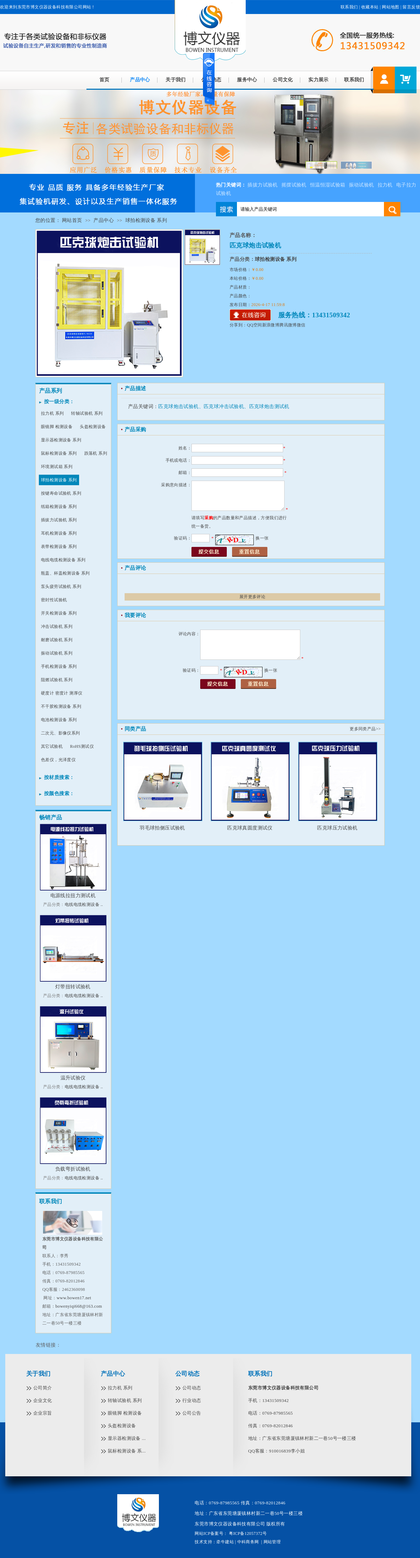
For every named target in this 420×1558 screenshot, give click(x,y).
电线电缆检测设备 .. (84, 904)
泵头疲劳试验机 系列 (61, 586)
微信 (301, 325)
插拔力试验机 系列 (59, 519)
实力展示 (318, 79)
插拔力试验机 (262, 185)
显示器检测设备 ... (127, 1438)
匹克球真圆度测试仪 (250, 828)
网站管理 (272, 1541)
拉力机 (385, 185)
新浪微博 (271, 325)
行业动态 (191, 1400)
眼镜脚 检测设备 (56, 426)
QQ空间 (254, 325)
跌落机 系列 (95, 453)
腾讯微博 (288, 325)
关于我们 (176, 79)
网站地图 (390, 7)
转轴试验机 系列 (87, 413)
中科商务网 (248, 1541)
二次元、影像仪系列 (60, 733)
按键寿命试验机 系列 (61, 493)
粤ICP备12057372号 (247, 1533)
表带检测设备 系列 (59, 546)
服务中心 (247, 79)
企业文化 (42, 1400)
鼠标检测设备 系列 (59, 453)
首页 (104, 79)
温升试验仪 (73, 1078)
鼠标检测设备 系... (127, 1451)
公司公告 (191, 1413)
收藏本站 (370, 7)
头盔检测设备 (93, 426)
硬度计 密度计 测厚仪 (61, 693)
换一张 (261, 538)
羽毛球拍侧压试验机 (162, 828)
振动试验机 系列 (56, 653)
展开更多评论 (252, 596)
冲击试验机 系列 (56, 626)
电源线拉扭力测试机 (73, 895)
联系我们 (349, 7)
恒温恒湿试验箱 (327, 185)
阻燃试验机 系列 (56, 679)
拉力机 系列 (52, 413)
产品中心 (140, 79)
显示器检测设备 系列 (61, 440)
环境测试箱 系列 (56, 466)
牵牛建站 (225, 1541)
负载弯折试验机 (73, 1169)
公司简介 (42, 1387)
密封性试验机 (54, 599)
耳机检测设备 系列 (59, 533)
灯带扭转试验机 (73, 986)
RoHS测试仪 (82, 746)
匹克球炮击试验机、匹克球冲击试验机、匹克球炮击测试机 (223, 406)
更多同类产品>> (365, 728)
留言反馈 (411, 7)
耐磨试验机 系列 (56, 639)
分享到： (238, 325)
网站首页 (72, 220)
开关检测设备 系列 (59, 613)
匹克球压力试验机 (337, 828)
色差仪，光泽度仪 (58, 759)
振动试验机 (361, 185)
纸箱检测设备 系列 (59, 506)
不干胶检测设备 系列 (61, 706)
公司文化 (283, 79)
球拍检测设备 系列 (146, 220)
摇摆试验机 (294, 185)
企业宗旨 (42, 1413)
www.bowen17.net (74, 1297)
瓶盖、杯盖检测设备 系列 (65, 573)
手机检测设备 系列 (59, 666)
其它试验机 (52, 746)
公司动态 (187, 1373)
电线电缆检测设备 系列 (63, 559)
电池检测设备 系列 (59, 719)
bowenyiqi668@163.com (78, 1306)
